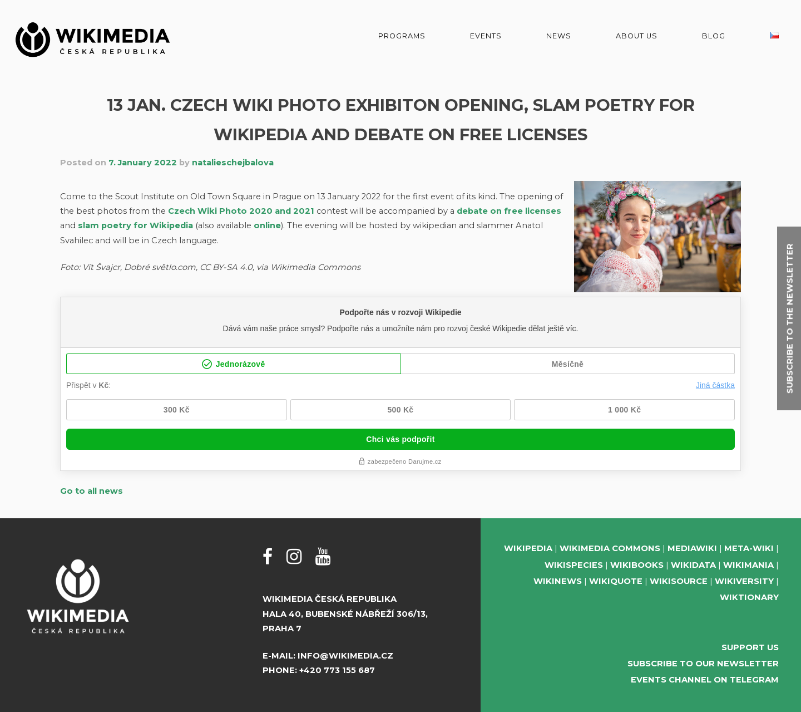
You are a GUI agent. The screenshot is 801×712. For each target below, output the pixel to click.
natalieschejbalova (233, 163)
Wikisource (679, 581)
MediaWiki (692, 548)
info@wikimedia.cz (345, 656)
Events (486, 36)
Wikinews (557, 581)
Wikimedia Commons (610, 548)
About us (636, 36)
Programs (402, 36)
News (558, 36)
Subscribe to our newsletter (703, 664)
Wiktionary (749, 597)
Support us (750, 647)
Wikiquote (615, 581)
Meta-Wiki (749, 548)
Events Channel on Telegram (705, 680)
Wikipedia (528, 548)
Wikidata (693, 565)
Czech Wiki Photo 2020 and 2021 (241, 211)
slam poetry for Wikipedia (135, 225)
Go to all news (91, 491)
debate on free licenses (509, 211)
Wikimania (748, 565)
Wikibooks (637, 565)
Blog (713, 36)
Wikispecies (574, 565)
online (267, 225)
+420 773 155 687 (337, 670)
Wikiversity (744, 581)
